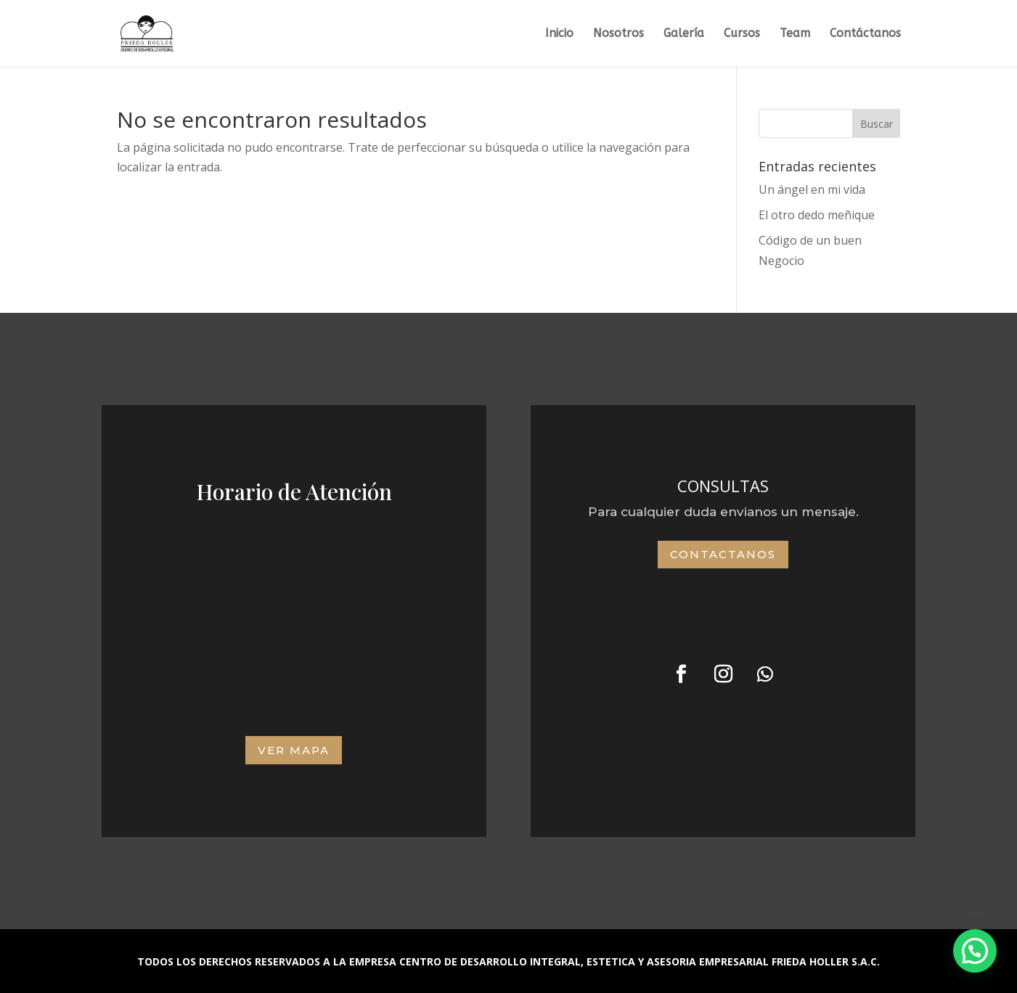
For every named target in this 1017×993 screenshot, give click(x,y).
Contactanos (723, 554)
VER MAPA (294, 750)
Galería (683, 34)
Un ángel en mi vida (812, 189)
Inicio (559, 34)
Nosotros (618, 34)
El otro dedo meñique (817, 215)
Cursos (742, 34)
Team (795, 34)
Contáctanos (865, 34)
